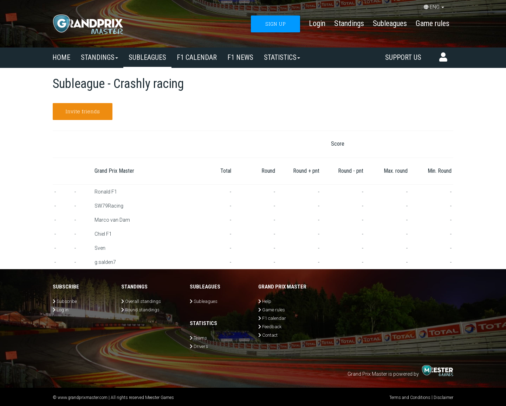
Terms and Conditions (409, 397)
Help (266, 301)
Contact (270, 335)
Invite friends (82, 111)
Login (317, 23)
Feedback (271, 326)
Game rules (432, 23)
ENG (434, 7)
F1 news (240, 57)
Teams (200, 338)
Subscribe (67, 301)
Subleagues (390, 23)
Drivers (201, 346)
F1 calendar (197, 57)
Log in (63, 309)
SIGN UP (275, 23)
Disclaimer (443, 397)
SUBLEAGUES (147, 57)
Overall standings (143, 301)
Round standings (142, 309)
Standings (349, 23)
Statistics (282, 57)
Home (61, 57)
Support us (403, 57)
